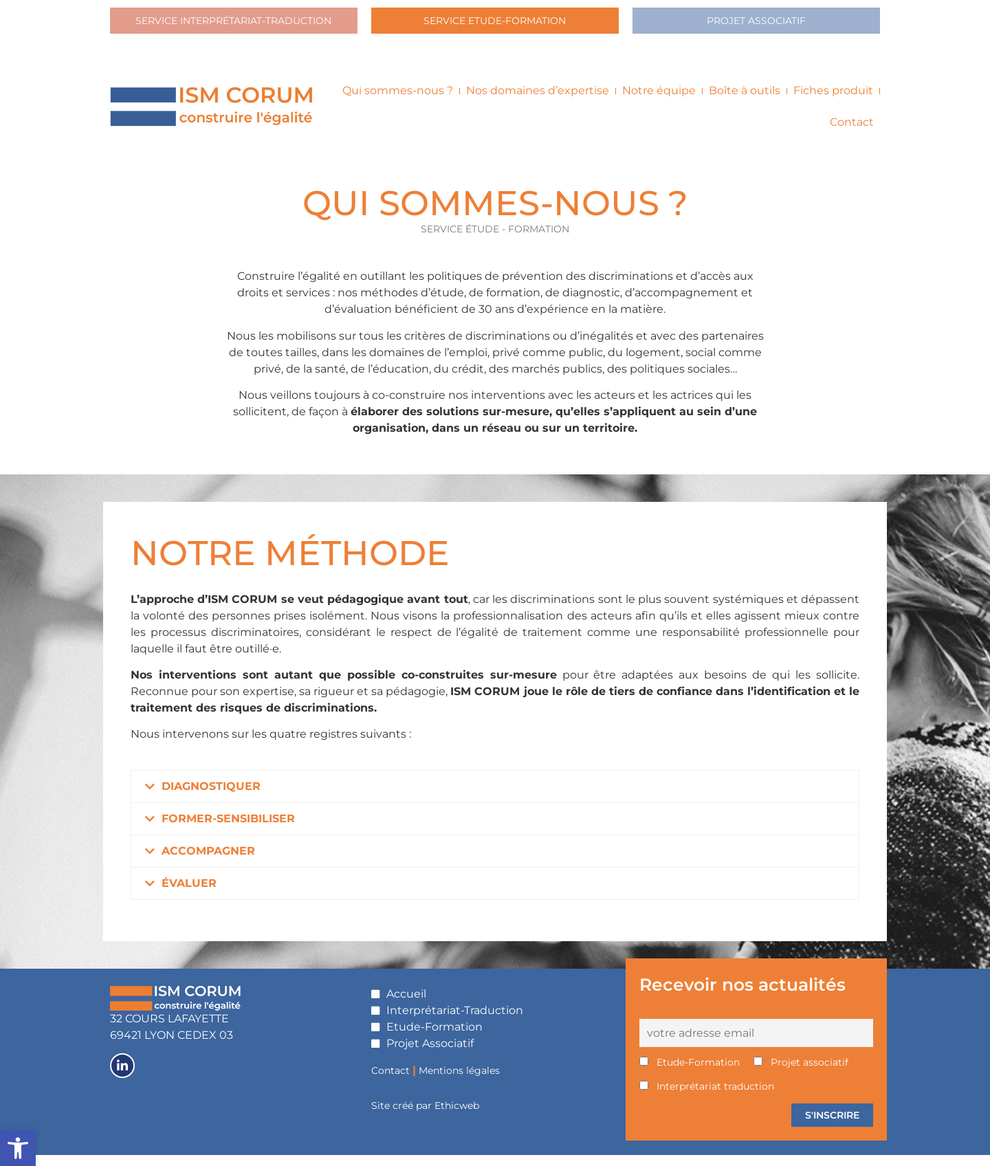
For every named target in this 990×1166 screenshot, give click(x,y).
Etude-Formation (689, 1073)
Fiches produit (833, 101)
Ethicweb (456, 1116)
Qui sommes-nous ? (397, 101)
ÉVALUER (189, 893)
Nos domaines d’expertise (537, 101)
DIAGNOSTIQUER (211, 796)
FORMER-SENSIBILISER (228, 828)
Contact (852, 133)
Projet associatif (801, 1073)
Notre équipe (659, 101)
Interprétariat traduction (706, 1097)
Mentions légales (459, 1081)
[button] (495, 797)
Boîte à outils (744, 101)
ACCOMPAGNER (208, 861)
